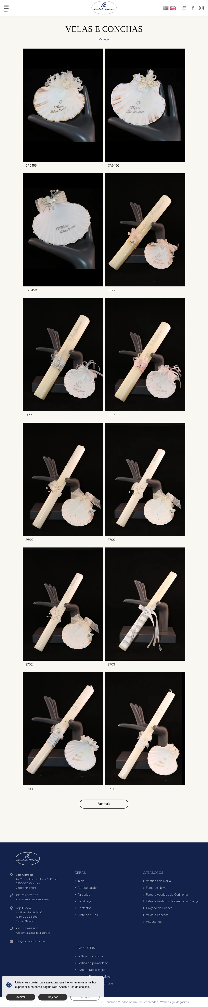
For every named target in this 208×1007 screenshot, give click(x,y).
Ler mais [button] (85, 997)
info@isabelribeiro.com (30, 941)
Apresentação (86, 888)
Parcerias (82, 894)
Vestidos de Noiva (157, 881)
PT (166, 8)
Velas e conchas (156, 915)
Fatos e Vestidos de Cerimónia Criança (170, 901)
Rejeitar (53, 997)
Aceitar (20, 997)
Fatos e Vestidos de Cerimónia (165, 894)
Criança (104, 39)
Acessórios (152, 922)
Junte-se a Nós (86, 915)
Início (79, 881)
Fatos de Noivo (155, 888)
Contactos (83, 908)
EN (173, 8)
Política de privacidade (91, 963)
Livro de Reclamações (91, 970)
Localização (84, 901)
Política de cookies (89, 956)
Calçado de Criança (157, 908)
